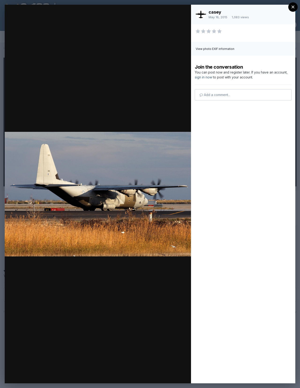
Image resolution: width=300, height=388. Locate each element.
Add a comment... (215, 95)
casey (215, 12)
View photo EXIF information (215, 49)
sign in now (203, 77)
